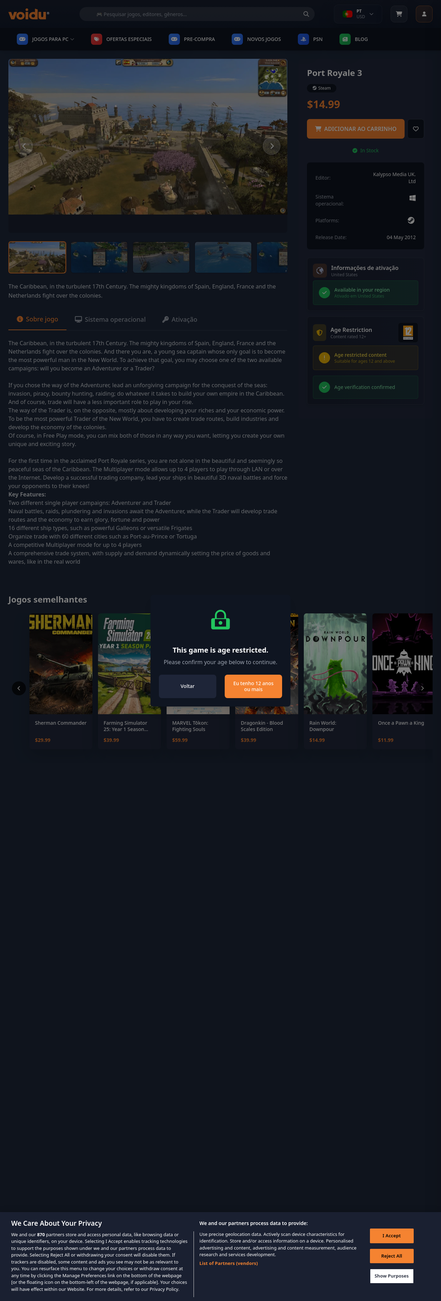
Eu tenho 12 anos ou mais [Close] (253, 686)
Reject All (391, 1266)
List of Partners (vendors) (229, 1274)
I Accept (392, 1246)
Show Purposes (391, 1286)
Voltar (188, 686)
